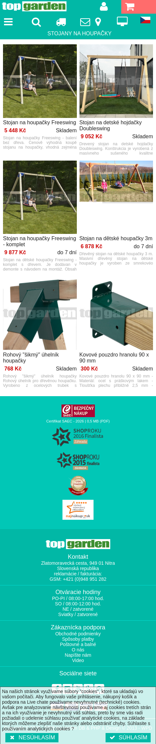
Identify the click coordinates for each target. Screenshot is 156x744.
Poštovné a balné (78, 644)
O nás (78, 649)
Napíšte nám (78, 655)
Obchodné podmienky (78, 633)
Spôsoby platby (78, 639)
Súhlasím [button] (128, 737)
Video (78, 660)
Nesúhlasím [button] (32, 737)
